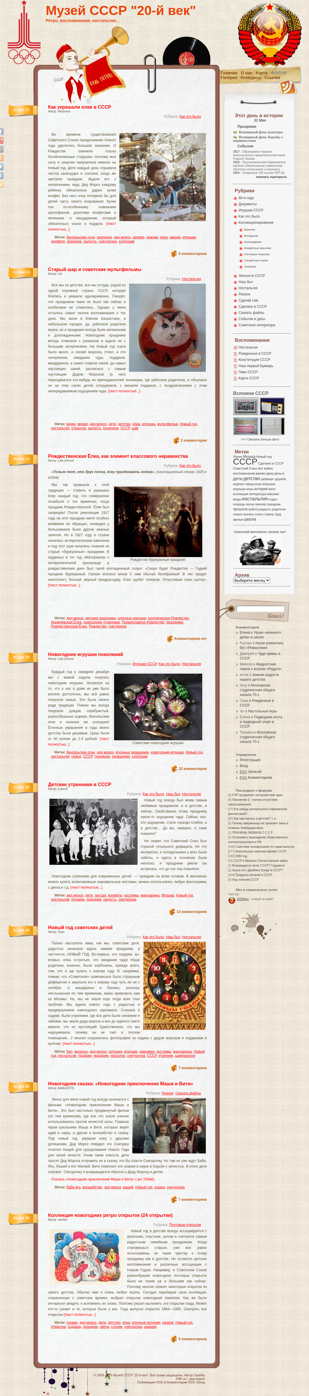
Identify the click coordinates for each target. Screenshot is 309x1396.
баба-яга (73, 1187)
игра (258, 484)
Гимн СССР (248, 372)
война (268, 468)
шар (135, 428)
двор (269, 473)
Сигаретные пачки (256, 260)
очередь (239, 504)
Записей (251, 772)
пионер (260, 504)
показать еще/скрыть (271, 177)
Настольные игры (262, 711)
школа (250, 519)
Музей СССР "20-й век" (121, 10)
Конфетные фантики (257, 248)
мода (237, 499)
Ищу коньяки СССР (245, 879)
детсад (100, 895)
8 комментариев (192, 254)
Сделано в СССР (253, 307)
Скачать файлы (188, 1093)
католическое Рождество (168, 618)
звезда (175, 237)
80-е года (246, 198)
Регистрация (250, 760)
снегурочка (108, 241)
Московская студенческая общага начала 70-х (257, 690)
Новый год (188, 424)
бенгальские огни (80, 237)
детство (124, 424)
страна (268, 514)
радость (90, 241)
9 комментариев (192, 1339)
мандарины (150, 895)
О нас (246, 72)
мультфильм (167, 424)
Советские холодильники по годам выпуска (264, 846)
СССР (125, 428)
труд (278, 514)
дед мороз (122, 237)
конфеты (115, 895)
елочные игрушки (132, 618)
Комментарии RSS (181, 1382)
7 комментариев (192, 1068)
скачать (248, 514)
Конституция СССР (254, 360)
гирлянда (104, 237)
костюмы (131, 895)
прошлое (118, 1056)
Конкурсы (251, 77)
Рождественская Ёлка (69, 626)
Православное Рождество (143, 622)
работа (253, 509)
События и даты (252, 319)
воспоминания (244, 473)
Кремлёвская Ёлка (66, 622)
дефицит (267, 479)
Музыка (167, 895)
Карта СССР (249, 378)
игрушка (148, 424)
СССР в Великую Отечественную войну (261, 860)
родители (110, 428)
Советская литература (257, 325)
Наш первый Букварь (256, 366)
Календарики (252, 241)
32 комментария (193, 769)
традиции (102, 756)
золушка (115, 1051)
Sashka (199, 1375)
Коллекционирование (256, 223)
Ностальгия (191, 279)
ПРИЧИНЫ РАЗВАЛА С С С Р (252, 832)
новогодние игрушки (167, 752)
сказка (159, 1187)
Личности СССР (252, 276)
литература (257, 494)
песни (250, 504)
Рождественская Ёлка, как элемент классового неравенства (118, 456)
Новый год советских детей (80, 927)
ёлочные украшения (132, 752)
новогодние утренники (101, 622)
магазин (273, 494)
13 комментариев (192, 912)
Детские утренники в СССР (79, 784)
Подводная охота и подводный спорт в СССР (261, 722)
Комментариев (256, 778)
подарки (77, 899)
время (83, 424)
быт (260, 468)
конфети (58, 241)
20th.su (181, 1378)
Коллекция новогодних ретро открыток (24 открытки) (110, 1215)
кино (271, 489)
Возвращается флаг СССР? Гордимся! (258, 865)
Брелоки (249, 229)
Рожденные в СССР (255, 353)
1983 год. (241, 856)
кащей (128, 1187)
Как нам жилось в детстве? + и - (256, 818)
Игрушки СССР (145, 664)
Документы (248, 204)
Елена (245, 632)
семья (76, 756)
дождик (152, 237)
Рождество (97, 626)
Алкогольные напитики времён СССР (261, 851)
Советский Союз (245, 468)
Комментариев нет (190, 639)
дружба (280, 479)
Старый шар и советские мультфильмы (95, 269)
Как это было (190, 117)
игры (249, 489)
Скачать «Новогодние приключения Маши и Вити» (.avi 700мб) (103, 1179)
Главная (229, 72)
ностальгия (60, 428)
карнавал (147, 1051)
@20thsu (243, 899)
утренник (165, 1056)
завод (249, 484)
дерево (138, 237)
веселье (81, 1051)
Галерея (229, 77)
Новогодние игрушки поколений (85, 654)
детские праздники (100, 618)
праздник (74, 241)
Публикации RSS (150, 1382)
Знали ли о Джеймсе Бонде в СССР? (257, 870)
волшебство (92, 1187)
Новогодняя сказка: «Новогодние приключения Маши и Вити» (120, 1083)
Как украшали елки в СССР (79, 107)
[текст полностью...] (124, 391)
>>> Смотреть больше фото (260, 439)
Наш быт (173, 794)
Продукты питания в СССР (253, 875)
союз (259, 514)
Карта (262, 72)
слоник (116, 1327)
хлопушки (127, 241)
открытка (78, 428)
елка (164, 237)
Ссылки (272, 77)
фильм (238, 519)
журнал (239, 484)
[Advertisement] (120, 128)
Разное (167, 1093)
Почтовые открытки (185, 1225)
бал (69, 1051)
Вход (244, 766)
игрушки (189, 237)
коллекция (240, 494)
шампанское (185, 1056)
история (261, 489)
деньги (279, 473)
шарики (150, 1327)
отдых (272, 499)
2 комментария (194, 440)
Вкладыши (251, 235)
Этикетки (250, 266)
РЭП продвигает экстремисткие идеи (257, 795)
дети (112, 424)
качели (167, 1323)
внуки (71, 424)
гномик (72, 1323)
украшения (121, 756)
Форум (278, 72)
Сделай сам (248, 300)
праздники (174, 622)
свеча (104, 1327)
